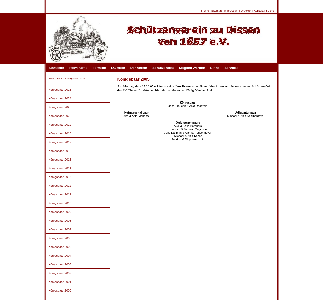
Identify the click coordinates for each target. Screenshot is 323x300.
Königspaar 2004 (60, 255)
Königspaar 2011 (60, 194)
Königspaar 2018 (60, 133)
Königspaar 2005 (60, 246)
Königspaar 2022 (60, 115)
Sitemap (216, 10)
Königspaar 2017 (60, 142)
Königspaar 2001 (60, 281)
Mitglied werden (192, 68)
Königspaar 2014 (60, 168)
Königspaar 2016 (60, 150)
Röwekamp (78, 68)
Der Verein (138, 68)
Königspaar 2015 (60, 159)
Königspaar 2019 (60, 124)
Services (231, 68)
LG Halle (118, 68)
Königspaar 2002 (60, 273)
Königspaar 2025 (60, 89)
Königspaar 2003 (60, 264)
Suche (270, 10)
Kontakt (259, 10)
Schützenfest (163, 68)
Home (205, 10)
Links (214, 68)
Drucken (246, 10)
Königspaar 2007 (60, 229)
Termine (99, 68)
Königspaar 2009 (60, 211)
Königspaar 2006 (60, 238)
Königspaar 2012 (60, 185)
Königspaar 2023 (60, 107)
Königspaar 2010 (60, 203)
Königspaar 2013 (60, 177)
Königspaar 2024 (60, 98)
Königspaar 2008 (60, 220)
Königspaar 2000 (60, 290)
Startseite (56, 68)
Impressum (231, 10)
